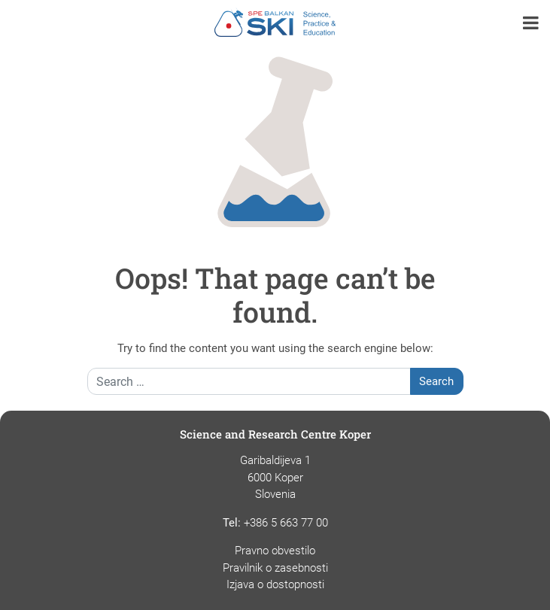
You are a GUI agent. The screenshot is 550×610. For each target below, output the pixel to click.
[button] (531, 24)
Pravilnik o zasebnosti (275, 568)
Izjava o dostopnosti (275, 584)
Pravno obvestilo (275, 550)
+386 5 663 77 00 (286, 523)
